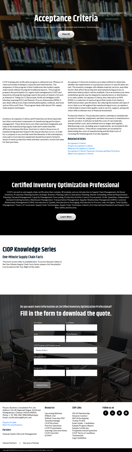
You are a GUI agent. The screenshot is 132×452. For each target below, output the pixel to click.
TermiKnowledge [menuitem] (52, 420)
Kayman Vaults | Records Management (20, 434)
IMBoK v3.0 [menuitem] (50, 415)
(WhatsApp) (32, 415)
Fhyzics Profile (9, 422)
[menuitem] (95, 13)
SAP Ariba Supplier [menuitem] (80, 418)
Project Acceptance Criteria (80, 145)
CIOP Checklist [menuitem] (52, 433)
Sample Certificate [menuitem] (80, 428)
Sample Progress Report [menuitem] (83, 425)
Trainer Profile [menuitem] (78, 420)
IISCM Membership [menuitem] (81, 413)
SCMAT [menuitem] (48, 435)
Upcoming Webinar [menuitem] (53, 413)
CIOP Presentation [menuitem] (53, 428)
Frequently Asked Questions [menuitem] (84, 430)
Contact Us (120, 13)
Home (93, 13)
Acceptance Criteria (77, 143)
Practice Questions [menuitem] (53, 425)
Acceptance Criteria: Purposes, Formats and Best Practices (94, 151)
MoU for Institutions (12, 425)
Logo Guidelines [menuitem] (79, 438)
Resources (105, 13)
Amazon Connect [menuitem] (79, 415)
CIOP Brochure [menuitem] (51, 423)
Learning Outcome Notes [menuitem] (56, 430)
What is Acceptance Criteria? (81, 153)
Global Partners (10, 443)
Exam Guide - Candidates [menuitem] (83, 423)
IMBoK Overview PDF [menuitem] (55, 418)
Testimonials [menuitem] (77, 435)
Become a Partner (31, 443)
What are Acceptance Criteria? (81, 148)
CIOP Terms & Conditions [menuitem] (83, 433)
